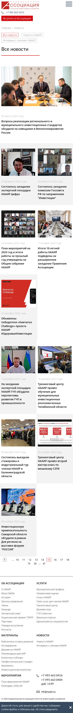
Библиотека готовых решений (17, 641)
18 (67, 559)
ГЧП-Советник (44, 613)
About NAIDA (7, 593)
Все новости (10, 35)
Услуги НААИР (43, 597)
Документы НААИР (11, 649)
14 (42, 559)
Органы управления (12, 601)
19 (29, 563)
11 (23, 559)
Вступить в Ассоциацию (17, 18)
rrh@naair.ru (48, 692)
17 (61, 559)
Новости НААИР (32, 35)
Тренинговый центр (47, 605)
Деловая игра (43, 609)
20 (35, 563)
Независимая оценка (47, 593)
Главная (6, 27)
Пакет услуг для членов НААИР (52, 601)
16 (55, 559)
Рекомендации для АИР (13, 653)
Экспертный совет (11, 613)
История (5, 597)
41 (44, 563)
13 (36, 559)
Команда (5, 609)
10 (17, 559)
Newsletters (7, 665)
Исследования (9, 645)
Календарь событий (11, 685)
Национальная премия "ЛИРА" (17, 617)
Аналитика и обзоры (12, 657)
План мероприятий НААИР (15, 681)
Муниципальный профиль (50, 589)
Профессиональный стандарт (17, 661)
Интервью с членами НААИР (19, 40)
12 (30, 559)
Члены (4, 605)
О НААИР (6, 589)
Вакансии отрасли (46, 617)
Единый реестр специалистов (52, 621)
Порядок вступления (12, 625)
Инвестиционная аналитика (16, 669)
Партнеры (6, 621)
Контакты (6, 629)
